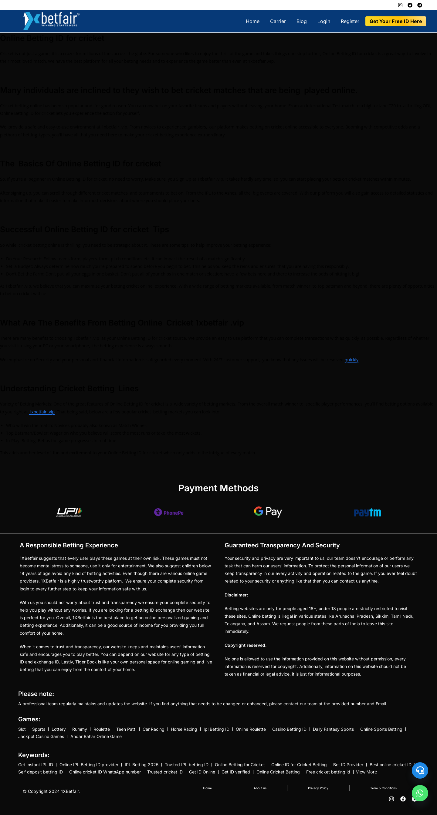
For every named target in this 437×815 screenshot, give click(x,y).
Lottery (59, 729)
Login (323, 21)
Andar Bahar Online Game (96, 737)
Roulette (101, 729)
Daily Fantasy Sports (333, 729)
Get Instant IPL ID (35, 767)
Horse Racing (184, 729)
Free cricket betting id (328, 775)
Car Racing (153, 729)
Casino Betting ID (289, 729)
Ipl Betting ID (216, 729)
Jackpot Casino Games (41, 737)
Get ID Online (202, 775)
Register (350, 21)
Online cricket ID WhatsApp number (105, 775)
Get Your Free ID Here (396, 21)
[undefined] (420, 793)
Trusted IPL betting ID (186, 767)
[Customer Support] (420, 770)
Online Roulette (251, 729)
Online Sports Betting (381, 729)
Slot (22, 729)
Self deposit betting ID (40, 775)
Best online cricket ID (391, 767)
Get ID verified (236, 775)
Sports (38, 729)
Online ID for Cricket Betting (299, 767)
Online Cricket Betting (278, 775)
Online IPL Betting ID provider (88, 767)
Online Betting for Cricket (240, 767)
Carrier (278, 21)
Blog (301, 21)
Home (252, 21)
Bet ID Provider (348, 767)
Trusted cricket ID (165, 775)
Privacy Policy (315, 792)
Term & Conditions (382, 792)
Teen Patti (126, 729)
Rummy (79, 729)
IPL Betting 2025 (141, 767)
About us (257, 792)
